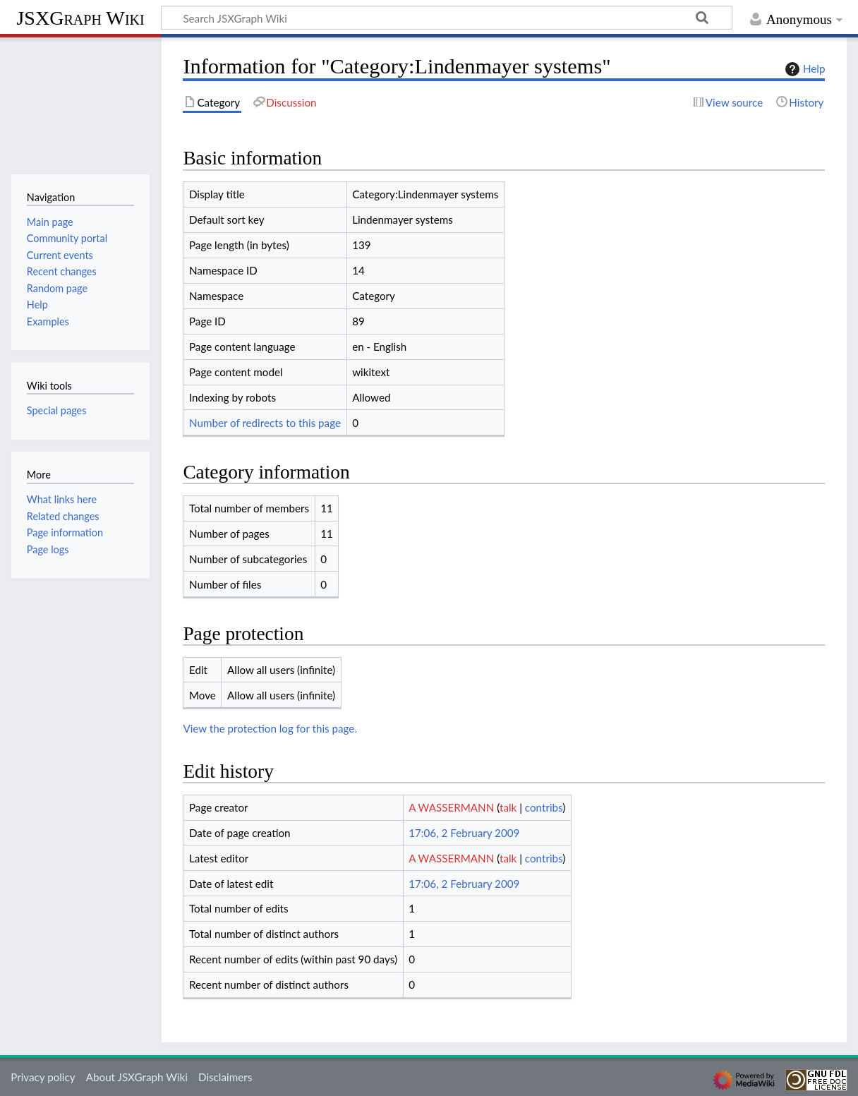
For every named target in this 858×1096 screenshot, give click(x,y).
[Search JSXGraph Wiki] (447, 17)
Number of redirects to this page (265, 422)
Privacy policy (43, 1077)
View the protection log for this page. (270, 728)
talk (508, 807)
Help (803, 69)
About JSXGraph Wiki (137, 1077)
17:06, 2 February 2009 (464, 832)
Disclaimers (225, 1077)
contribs (543, 807)
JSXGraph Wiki (80, 18)
